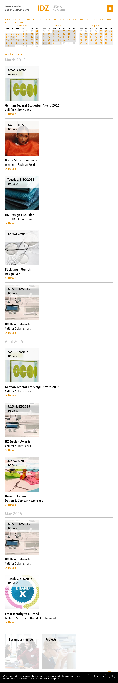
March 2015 (22, 25)
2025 (21, 20)
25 (17, 43)
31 (12, 46)
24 (12, 43)
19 (22, 40)
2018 (68, 20)
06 (27, 34)
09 (7, 37)
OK (112, 676)
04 (17, 34)
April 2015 (59, 25)
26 (22, 43)
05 (22, 34)
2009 (14, 22)
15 (37, 37)
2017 (75, 20)
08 (37, 34)
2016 (82, 20)
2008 (20, 22)
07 (32, 34)
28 (32, 43)
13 (27, 37)
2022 (41, 20)
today (7, 20)
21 (32, 40)
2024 (28, 20)
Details (12, 114)
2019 (61, 20)
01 (37, 31)
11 (17, 37)
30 (7, 46)
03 (12, 34)
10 (12, 37)
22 (37, 40)
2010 (7, 22)
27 (27, 43)
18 (17, 40)
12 (22, 37)
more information (96, 676)
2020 (55, 20)
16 (7, 40)
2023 (34, 20)
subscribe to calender (14, 54)
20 (27, 40)
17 (12, 40)
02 (7, 34)
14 (32, 37)
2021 (48, 20)
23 (7, 43)
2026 (14, 20)
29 (37, 43)
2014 (95, 20)
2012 (102, 20)
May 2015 (96, 25)
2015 (88, 20)
